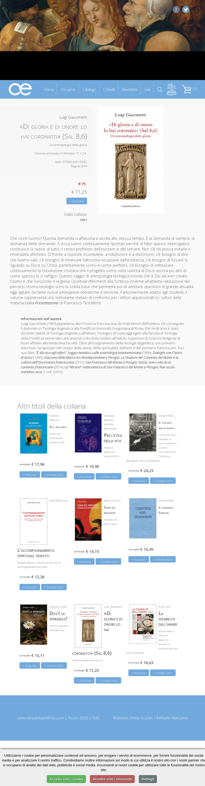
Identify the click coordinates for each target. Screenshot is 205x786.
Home (49, 89)
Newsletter (129, 89)
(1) (189, 88)
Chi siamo (68, 89)
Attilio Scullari (141, 717)
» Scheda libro (54, 475)
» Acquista (77, 201)
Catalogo (89, 89)
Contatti (109, 89)
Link (147, 89)
